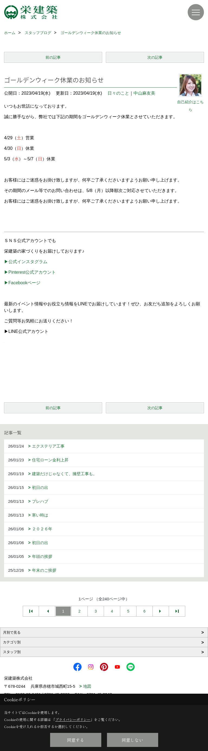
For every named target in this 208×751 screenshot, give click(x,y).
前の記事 (53, 57)
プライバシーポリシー (72, 719)
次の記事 (154, 57)
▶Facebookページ (22, 282)
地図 (87, 686)
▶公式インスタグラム (25, 261)
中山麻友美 (144, 93)
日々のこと (118, 93)
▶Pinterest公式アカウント (30, 272)
